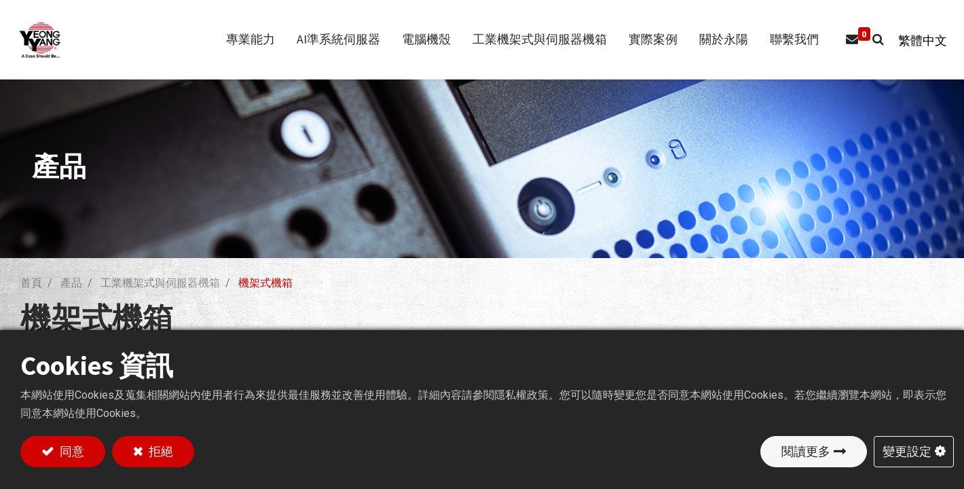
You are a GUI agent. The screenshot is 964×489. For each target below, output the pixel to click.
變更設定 (907, 450)
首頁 (31, 282)
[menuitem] (787, 39)
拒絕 (159, 450)
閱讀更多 (805, 450)
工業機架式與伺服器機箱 (160, 282)
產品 (71, 282)
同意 (70, 450)
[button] (871, 40)
